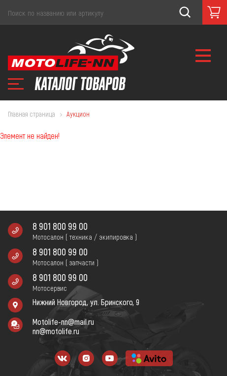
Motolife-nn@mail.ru (63, 321)
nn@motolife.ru (55, 331)
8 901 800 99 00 (60, 226)
